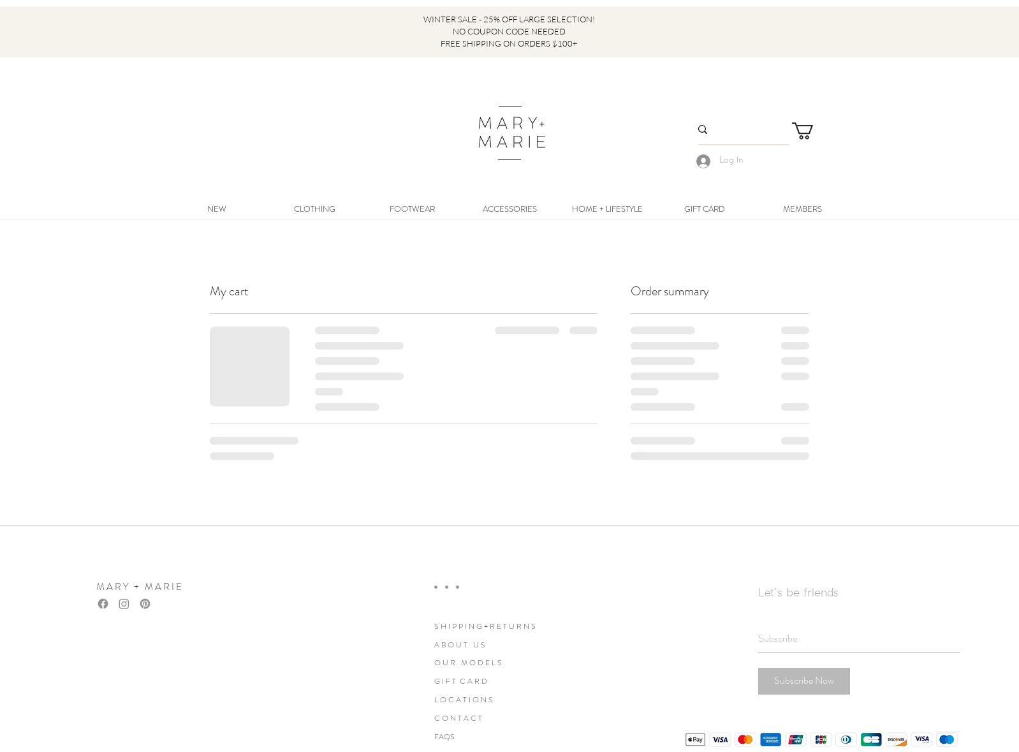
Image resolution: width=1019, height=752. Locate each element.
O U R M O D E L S (468, 662)
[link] (812, 131)
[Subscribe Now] (804, 681)
